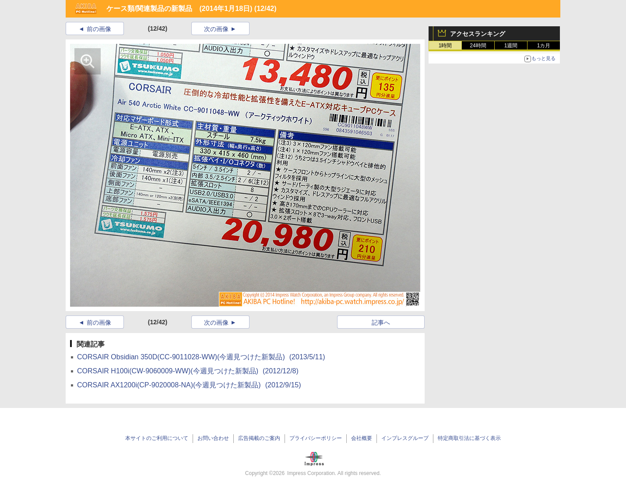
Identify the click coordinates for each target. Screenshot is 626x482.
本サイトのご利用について (156, 438)
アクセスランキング (477, 33)
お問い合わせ (213, 438)
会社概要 (361, 438)
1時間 (445, 46)
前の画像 (99, 28)
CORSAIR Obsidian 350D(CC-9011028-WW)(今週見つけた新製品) (201, 357)
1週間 (511, 46)
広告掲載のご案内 (259, 438)
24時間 (478, 46)
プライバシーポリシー (315, 438)
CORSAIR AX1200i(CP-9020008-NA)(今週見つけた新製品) (189, 385)
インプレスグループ (405, 438)
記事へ (381, 322)
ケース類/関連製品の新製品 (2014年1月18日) (179, 8)
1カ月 (544, 46)
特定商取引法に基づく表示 (469, 438)
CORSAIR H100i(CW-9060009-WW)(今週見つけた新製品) (188, 371)
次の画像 (216, 28)
